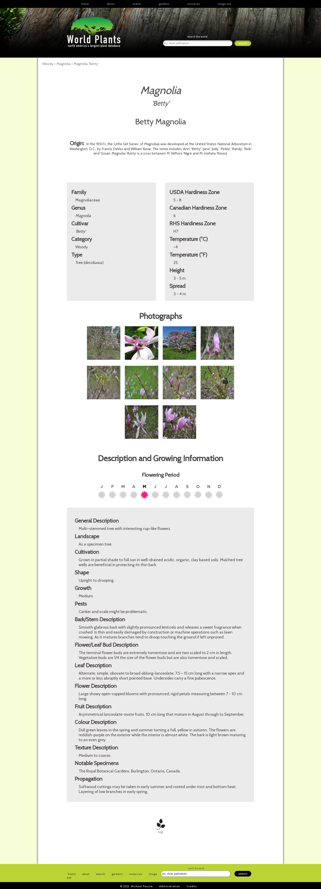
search (136, 4)
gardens (164, 4)
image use (224, 4)
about (111, 4)
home (85, 4)
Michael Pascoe (142, 886)
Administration (169, 886)
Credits (192, 886)
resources (135, 874)
